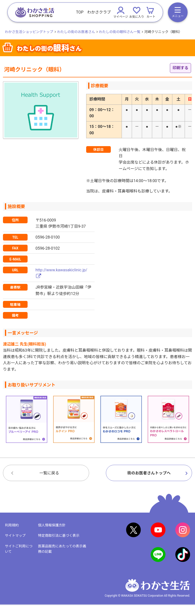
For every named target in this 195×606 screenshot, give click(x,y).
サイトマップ (15, 535)
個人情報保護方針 (51, 525)
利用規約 (12, 525)
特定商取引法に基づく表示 (58, 535)
